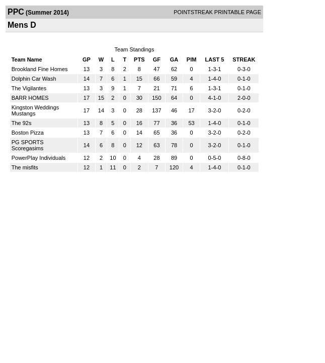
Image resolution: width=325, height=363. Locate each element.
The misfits (25, 167)
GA (174, 59)
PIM (192, 59)
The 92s (22, 123)
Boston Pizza (28, 133)
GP (87, 59)
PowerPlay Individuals (39, 158)
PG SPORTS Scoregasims (28, 145)
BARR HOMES (30, 98)
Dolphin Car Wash (34, 79)
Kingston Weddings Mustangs (35, 110)
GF (156, 59)
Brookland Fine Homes (40, 69)
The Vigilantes (29, 88)
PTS (139, 59)
